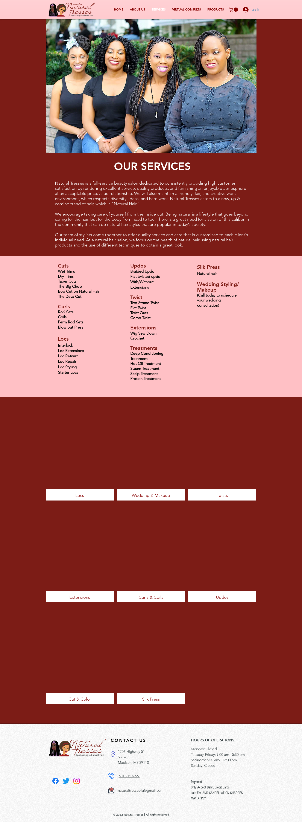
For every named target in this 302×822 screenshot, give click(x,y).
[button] (234, 10)
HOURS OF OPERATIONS (212, 740)
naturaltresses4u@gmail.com (140, 790)
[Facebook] (55, 781)
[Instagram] (76, 781)
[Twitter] (66, 781)
